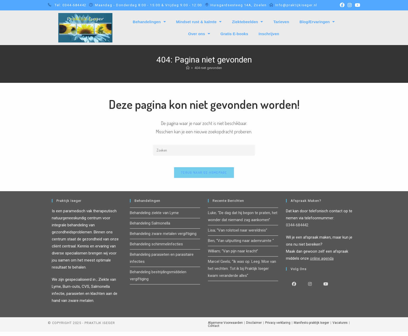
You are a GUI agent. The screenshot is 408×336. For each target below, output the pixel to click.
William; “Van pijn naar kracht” (233, 255)
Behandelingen (149, 21)
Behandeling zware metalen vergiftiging (163, 237)
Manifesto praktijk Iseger (311, 327)
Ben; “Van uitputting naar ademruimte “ (241, 244)
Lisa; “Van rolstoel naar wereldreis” (237, 234)
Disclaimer (254, 327)
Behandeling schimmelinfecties (156, 248)
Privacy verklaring (277, 327)
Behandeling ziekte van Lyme (154, 217)
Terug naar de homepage (204, 177)
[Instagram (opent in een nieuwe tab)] (349, 5)
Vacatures (340, 327)
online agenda (322, 262)
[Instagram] (310, 288)
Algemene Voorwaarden (225, 327)
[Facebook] (294, 288)
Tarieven (281, 22)
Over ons (199, 33)
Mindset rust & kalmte (199, 21)
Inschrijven (269, 34)
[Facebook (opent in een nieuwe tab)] (342, 5)
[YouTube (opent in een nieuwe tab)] (356, 5)
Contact (213, 330)
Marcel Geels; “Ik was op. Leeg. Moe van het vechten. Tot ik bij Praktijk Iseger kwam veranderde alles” (242, 272)
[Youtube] (325, 288)
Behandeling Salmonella (150, 227)
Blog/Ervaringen (317, 21)
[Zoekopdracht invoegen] (204, 150)
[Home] (187, 68)
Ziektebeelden (247, 21)
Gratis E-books (234, 34)
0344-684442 (297, 229)
